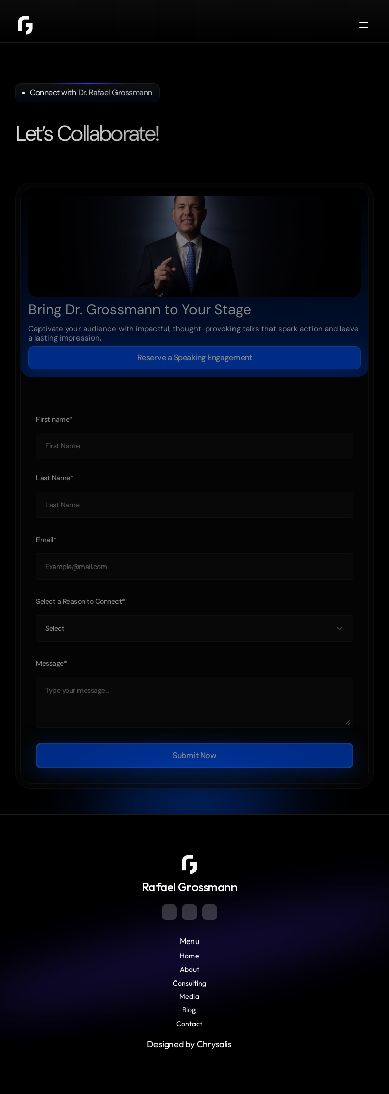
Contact (189, 1023)
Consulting (189, 983)
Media (189, 996)
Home (189, 955)
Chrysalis (214, 1044)
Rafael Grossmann (189, 886)
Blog (189, 1009)
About (189, 969)
